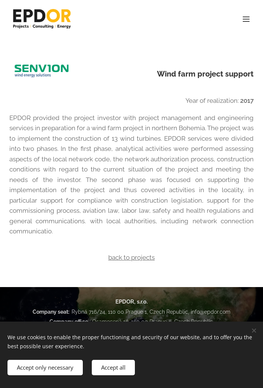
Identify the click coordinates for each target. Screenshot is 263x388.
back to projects (131, 257)
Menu (246, 19)
